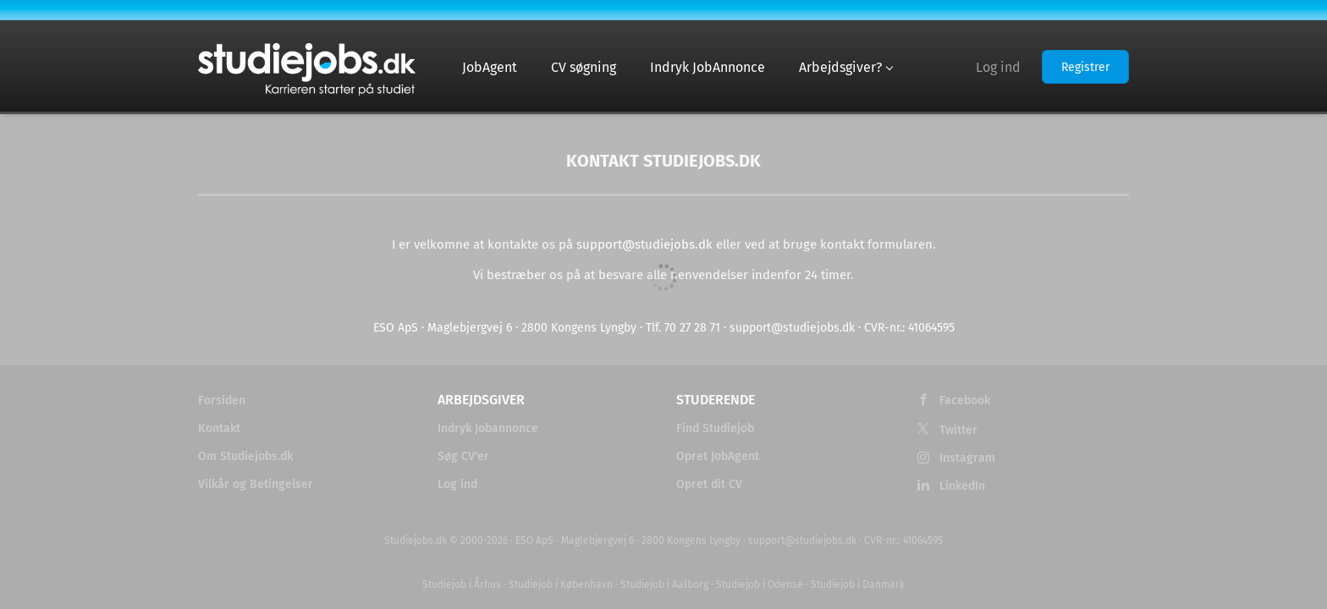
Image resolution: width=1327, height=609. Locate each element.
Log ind (998, 67)
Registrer (1085, 67)
